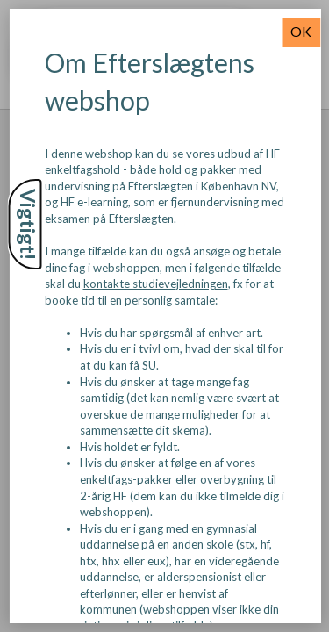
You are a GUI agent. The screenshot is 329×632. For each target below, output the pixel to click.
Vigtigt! (28, 224)
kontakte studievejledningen (154, 283)
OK (300, 31)
